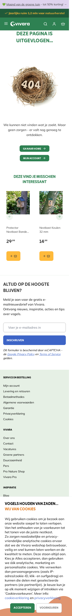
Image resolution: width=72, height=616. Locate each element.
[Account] (54, 24)
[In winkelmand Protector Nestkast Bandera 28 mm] (13, 256)
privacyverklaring (47, 598)
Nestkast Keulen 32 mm (49, 230)
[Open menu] (6, 23)
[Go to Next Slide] (59, 216)
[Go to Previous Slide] (9, 216)
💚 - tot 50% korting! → (34, 4)
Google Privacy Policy (20, 354)
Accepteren (22, 607)
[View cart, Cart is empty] (63, 24)
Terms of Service (50, 354)
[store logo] (20, 24)
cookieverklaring (17, 598)
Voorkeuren (49, 607)
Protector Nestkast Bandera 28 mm (18, 230)
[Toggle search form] (45, 24)
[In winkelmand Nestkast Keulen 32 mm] (46, 256)
